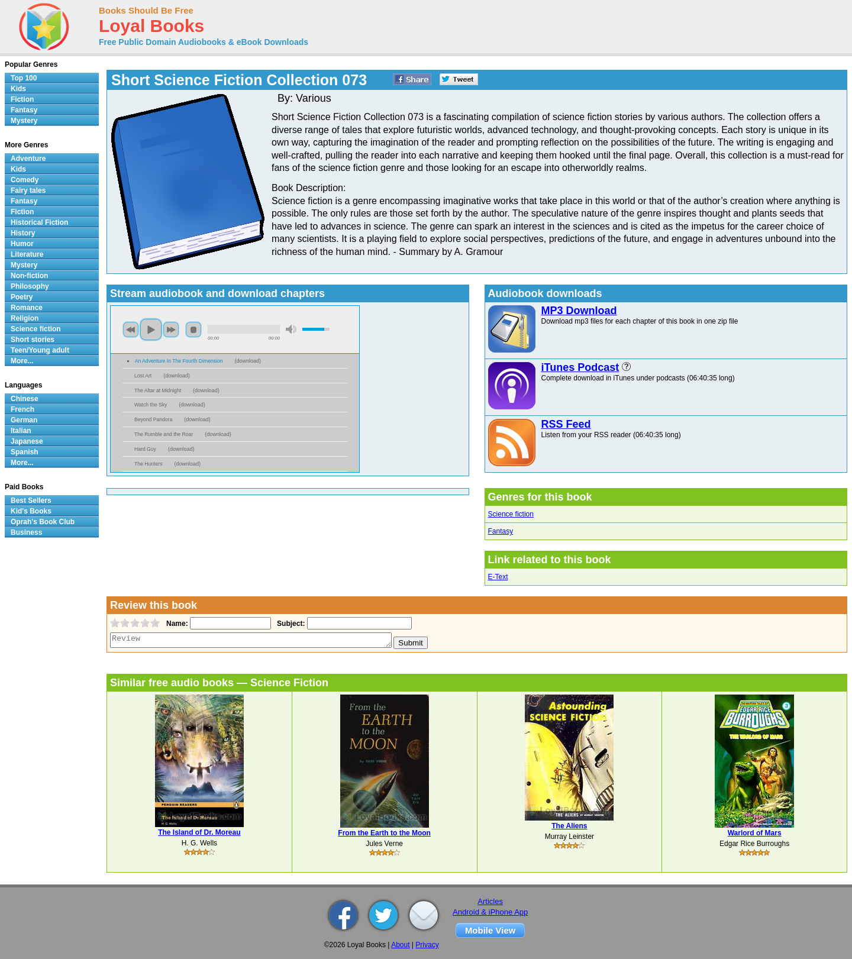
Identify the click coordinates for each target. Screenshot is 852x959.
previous (130, 329)
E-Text (498, 577)
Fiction (22, 99)
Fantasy (501, 531)
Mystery (24, 121)
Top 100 (24, 78)
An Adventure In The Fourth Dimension (179, 361)
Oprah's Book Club (43, 522)
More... (22, 361)
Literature (27, 254)
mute (291, 329)
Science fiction (511, 514)
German (24, 420)
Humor (22, 244)
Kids (18, 89)
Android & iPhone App (490, 912)
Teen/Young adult (40, 350)
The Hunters (148, 464)
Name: (176, 623)
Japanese (27, 441)
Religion (24, 318)
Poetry (22, 297)
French (22, 409)
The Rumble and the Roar (163, 434)
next (171, 329)
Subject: (289, 623)
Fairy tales (28, 190)
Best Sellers (31, 500)
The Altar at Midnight (157, 390)
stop (193, 329)
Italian (21, 431)
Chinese (24, 399)
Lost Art (142, 376)
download (248, 361)
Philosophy (30, 286)
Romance (27, 307)
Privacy (426, 945)
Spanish (24, 452)
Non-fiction (29, 276)
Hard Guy (145, 449)
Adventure (28, 158)
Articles (490, 901)
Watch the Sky (150, 405)
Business (26, 532)
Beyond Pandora (153, 419)
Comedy (24, 180)
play (151, 329)
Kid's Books (31, 511)
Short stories (32, 339)
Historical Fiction (39, 222)
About (400, 945)
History (23, 233)
